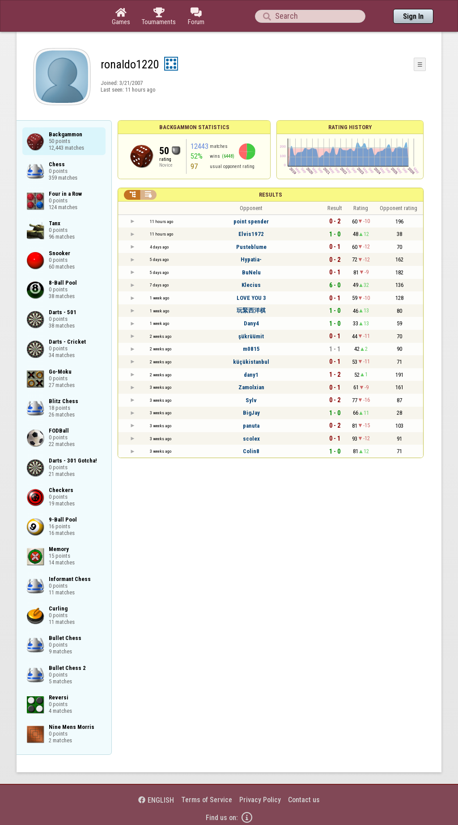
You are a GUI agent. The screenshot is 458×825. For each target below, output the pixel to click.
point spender (251, 221)
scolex (251, 438)
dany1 (251, 374)
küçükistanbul (251, 361)
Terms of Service (206, 800)
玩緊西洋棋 (251, 310)
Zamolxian (251, 387)
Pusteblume (251, 247)
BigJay (251, 412)
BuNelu (251, 272)
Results (270, 194)
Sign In (413, 16)
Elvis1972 (251, 234)
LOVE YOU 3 (251, 298)
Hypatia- (251, 259)
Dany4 (251, 323)
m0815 (251, 348)
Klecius (251, 285)
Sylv (251, 400)
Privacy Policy (260, 800)
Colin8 (251, 451)
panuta (251, 425)
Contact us (304, 800)
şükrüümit (251, 336)
